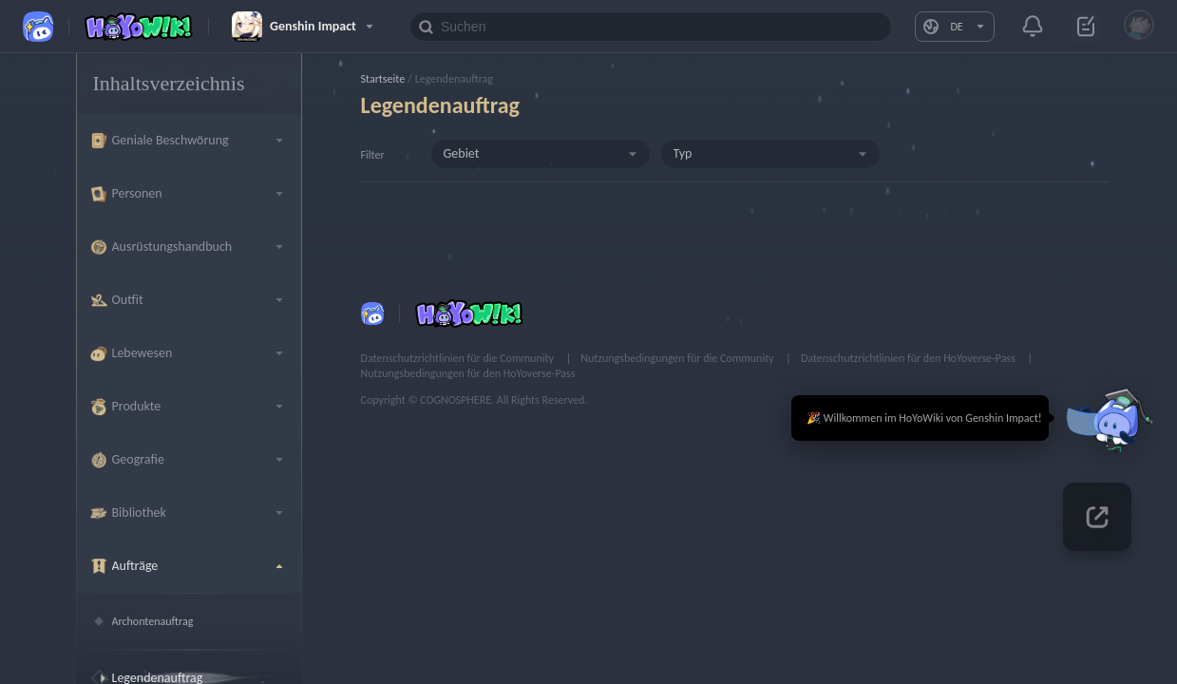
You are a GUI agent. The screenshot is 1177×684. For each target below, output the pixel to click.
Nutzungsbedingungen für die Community (678, 358)
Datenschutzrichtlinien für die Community (459, 358)
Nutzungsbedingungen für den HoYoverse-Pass (468, 373)
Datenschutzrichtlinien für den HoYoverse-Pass (909, 358)
